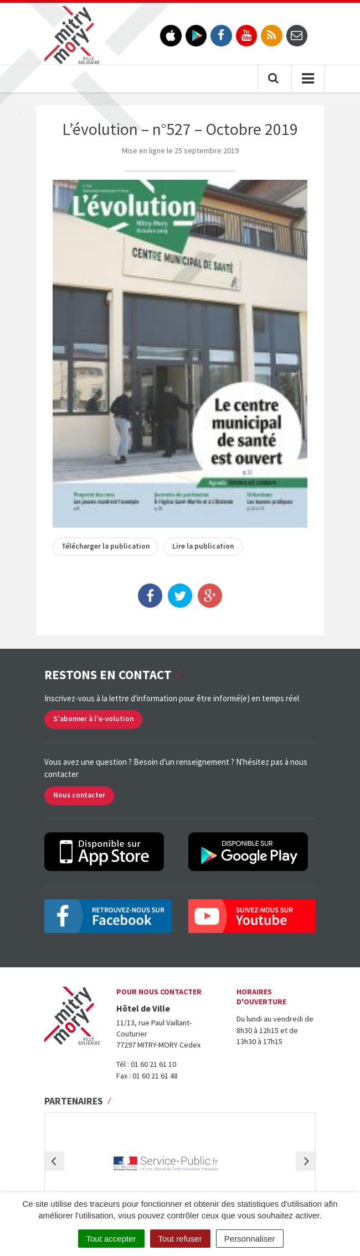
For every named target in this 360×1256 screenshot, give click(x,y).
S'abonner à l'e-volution (93, 718)
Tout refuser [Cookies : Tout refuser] (180, 1238)
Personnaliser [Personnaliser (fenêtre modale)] (249, 1238)
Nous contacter (79, 795)
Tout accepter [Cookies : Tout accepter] (111, 1238)
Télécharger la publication (105, 546)
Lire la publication (203, 546)
